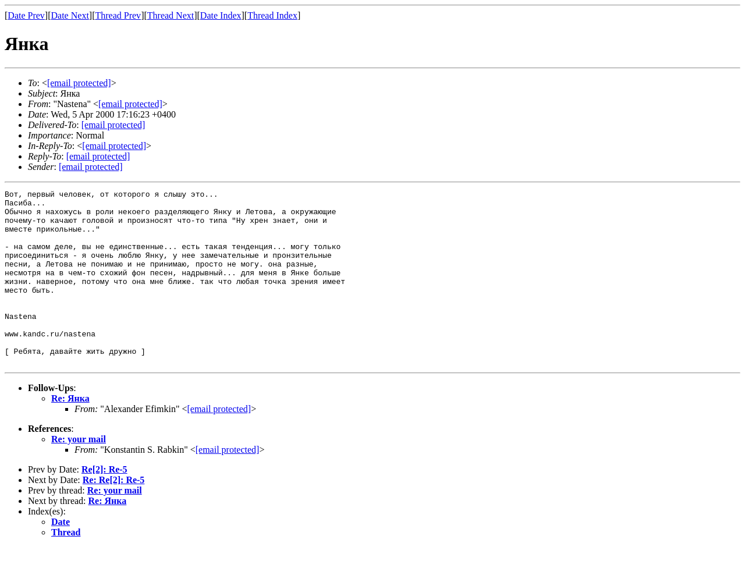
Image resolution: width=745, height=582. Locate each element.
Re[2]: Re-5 (104, 504)
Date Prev (26, 15)
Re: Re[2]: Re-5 (114, 515)
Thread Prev (118, 15)
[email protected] (113, 125)
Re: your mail (78, 474)
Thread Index (272, 15)
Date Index (221, 15)
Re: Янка (70, 433)
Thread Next (170, 15)
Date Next (70, 15)
